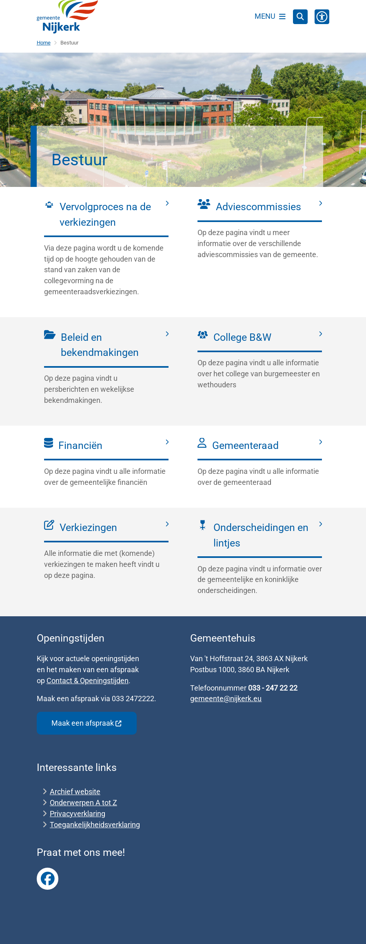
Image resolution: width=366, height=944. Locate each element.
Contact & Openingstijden (88, 680)
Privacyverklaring (77, 813)
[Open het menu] (270, 17)
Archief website (75, 791)
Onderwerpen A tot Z (83, 802)
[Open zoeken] (300, 16)
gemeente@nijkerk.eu (226, 698)
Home (44, 43)
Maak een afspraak (86, 723)
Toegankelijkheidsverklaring (95, 824)
